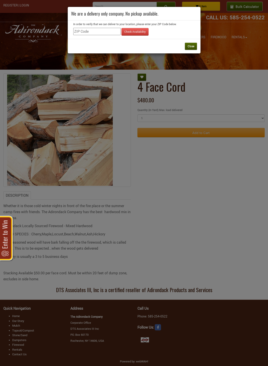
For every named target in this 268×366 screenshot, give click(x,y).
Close (191, 46)
